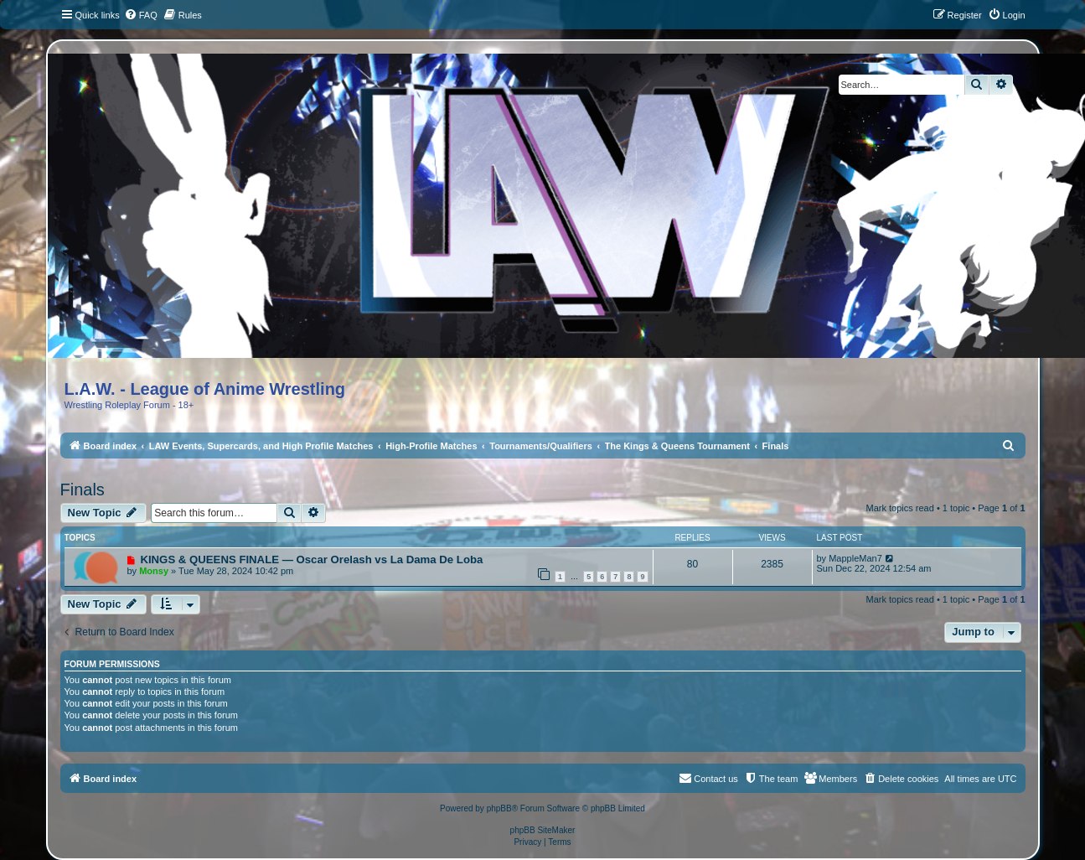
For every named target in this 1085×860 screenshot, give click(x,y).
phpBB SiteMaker (543, 830)
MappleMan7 (855, 558)
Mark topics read (900, 508)
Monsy (153, 571)
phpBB (499, 808)
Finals (82, 489)
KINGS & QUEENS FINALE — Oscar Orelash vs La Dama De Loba (311, 559)
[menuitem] (141, 15)
